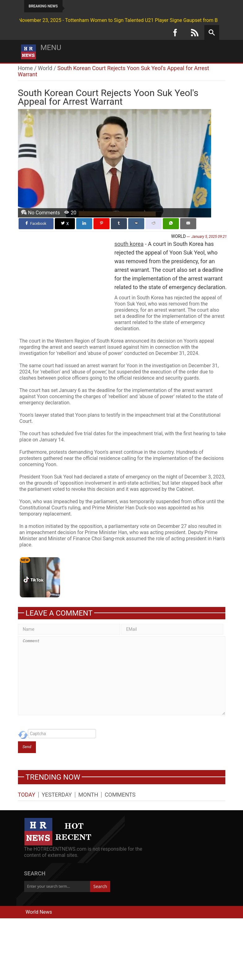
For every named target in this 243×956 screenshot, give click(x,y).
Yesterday (57, 795)
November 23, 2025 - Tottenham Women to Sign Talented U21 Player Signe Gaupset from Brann (106, 20)
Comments (120, 795)
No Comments (44, 213)
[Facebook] (175, 32)
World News (39, 912)
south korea (129, 244)
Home (25, 68)
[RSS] (194, 32)
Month (88, 795)
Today (26, 795)
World (45, 68)
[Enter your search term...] (57, 886)
